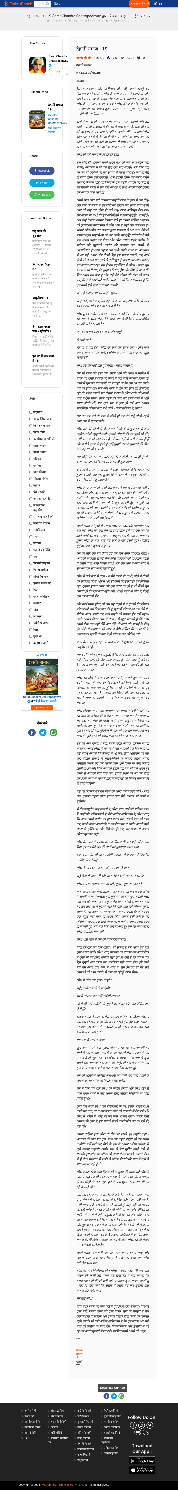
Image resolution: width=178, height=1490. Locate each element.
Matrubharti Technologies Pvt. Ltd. (63, 1484)
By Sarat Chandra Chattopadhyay (57, 119)
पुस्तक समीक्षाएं (42, 583)
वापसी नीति (30, 1432)
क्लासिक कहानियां (43, 439)
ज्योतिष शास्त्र (41, 623)
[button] (47, 4)
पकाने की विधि (41, 550)
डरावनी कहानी (41, 563)
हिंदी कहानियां (111, 1410)
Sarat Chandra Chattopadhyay (58, 61)
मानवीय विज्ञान (41, 523)
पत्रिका (37, 459)
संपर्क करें (29, 1416)
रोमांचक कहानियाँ (43, 517)
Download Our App (112, 1387)
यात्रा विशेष (39, 472)
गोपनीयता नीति (32, 1421)
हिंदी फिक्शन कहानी (46, 701)
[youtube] (137, 1432)
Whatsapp (42, 194)
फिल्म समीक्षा (41, 570)
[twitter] (149, 1425)
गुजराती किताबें (85, 1421)
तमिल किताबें (84, 1432)
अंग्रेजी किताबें (84, 1410)
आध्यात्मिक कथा (42, 419)
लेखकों (54, 1427)
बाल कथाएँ (39, 445)
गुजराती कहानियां (112, 1416)
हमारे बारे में (30, 1410)
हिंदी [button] (57, 3)
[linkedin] (146, 1432)
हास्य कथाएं (39, 452)
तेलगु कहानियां (111, 1453)
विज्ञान (36, 630)
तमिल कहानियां (111, 1447)
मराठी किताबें (84, 1427)
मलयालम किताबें (85, 1449)
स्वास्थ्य (37, 537)
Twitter (42, 182)
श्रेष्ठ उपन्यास (57, 1416)
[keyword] (42, 4)
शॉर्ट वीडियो (57, 1432)
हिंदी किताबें (83, 1416)
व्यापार (37, 603)
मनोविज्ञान (39, 530)
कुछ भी (37, 636)
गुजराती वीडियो (58, 1421)
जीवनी (37, 543)
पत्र (35, 556)
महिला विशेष (40, 479)
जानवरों (37, 616)
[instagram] (141, 1425)
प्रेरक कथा (39, 432)
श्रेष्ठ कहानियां (57, 1410)
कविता (37, 465)
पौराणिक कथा (41, 576)
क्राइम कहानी (40, 643)
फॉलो (58, 71)
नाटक (36, 485)
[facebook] (133, 1425)
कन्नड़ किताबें (83, 1454)
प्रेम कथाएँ (39, 492)
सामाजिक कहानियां (38, 508)
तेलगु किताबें (83, 1438)
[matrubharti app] (86, 3)
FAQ (27, 1438)
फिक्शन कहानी (42, 425)
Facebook (42, 170)
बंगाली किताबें (84, 1443)
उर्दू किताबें (82, 1460)
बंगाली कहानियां (112, 1432)
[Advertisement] (42, 801)
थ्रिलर (36, 590)
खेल (35, 610)
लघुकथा (37, 412)
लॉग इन (158, 4)
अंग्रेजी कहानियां (112, 1427)
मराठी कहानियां (111, 1421)
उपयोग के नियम (32, 1427)
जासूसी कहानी (41, 499)
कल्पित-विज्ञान (41, 596)
